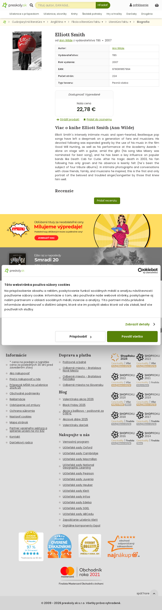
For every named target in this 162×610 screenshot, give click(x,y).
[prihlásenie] (139, 5)
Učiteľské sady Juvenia (78, 479)
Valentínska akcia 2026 (78, 399)
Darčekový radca (21, 442)
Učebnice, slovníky (55, 13)
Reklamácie (17, 399)
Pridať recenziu (107, 200)
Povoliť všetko (132, 336)
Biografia (143, 22)
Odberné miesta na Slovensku (83, 385)
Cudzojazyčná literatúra (27, 22)
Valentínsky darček (75, 425)
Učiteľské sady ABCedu (78, 514)
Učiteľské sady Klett (76, 491)
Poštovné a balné (74, 362)
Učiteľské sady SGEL (76, 508)
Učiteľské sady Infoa (76, 497)
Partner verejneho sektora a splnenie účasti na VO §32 (28, 429)
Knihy (74, 13)
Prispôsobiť (81, 336)
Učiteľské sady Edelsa (77, 502)
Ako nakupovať (20, 373)
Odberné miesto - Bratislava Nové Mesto (82, 369)
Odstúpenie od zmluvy (25, 405)
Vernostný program (76, 442)
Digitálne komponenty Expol (81, 525)
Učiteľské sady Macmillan (80, 459)
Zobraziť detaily (137, 324)
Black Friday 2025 (74, 405)
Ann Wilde (66, 40)
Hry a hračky (114, 13)
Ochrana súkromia (22, 411)
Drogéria (147, 13)
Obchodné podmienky (25, 393)
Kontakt (15, 437)
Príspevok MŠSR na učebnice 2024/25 (29, 386)
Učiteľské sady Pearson (78, 473)
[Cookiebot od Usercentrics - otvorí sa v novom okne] (141, 271)
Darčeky (131, 13)
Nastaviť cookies (20, 417)
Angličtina (57, 22)
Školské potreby (92, 13)
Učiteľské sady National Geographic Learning (78, 466)
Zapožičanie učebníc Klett (80, 520)
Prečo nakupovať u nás (25, 379)
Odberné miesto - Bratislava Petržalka (82, 377)
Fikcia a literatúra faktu (86, 22)
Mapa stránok (19, 422)
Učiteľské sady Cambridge (80, 453)
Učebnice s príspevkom (24, 13)
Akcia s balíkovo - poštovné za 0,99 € (83, 412)
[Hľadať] (103, 5)
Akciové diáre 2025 (75, 419)
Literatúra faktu (118, 22)
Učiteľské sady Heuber (78, 485)
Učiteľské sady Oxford (77, 447)
